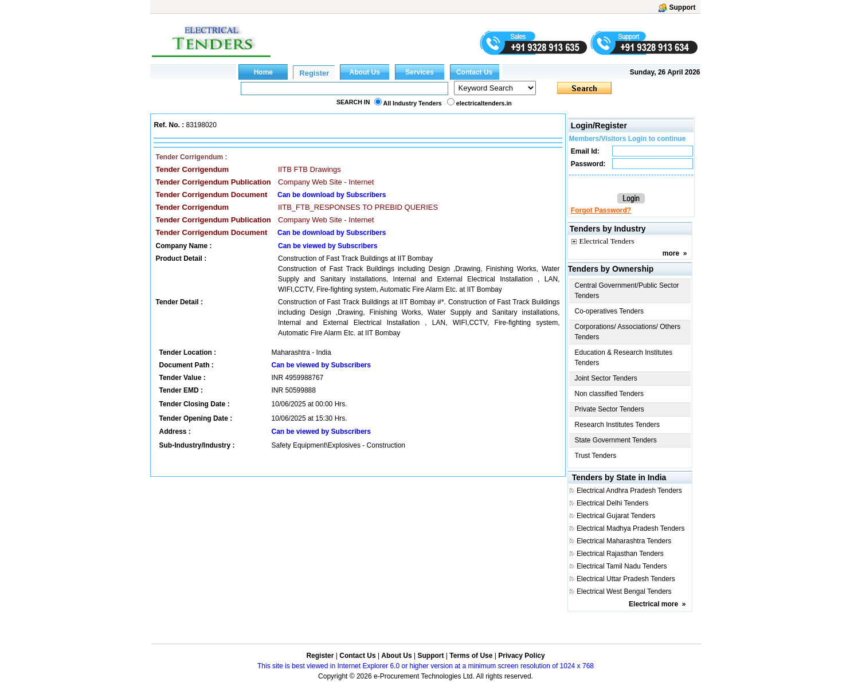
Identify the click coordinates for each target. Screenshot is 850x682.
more (671, 253)
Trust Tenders (596, 456)
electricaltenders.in (484, 103)
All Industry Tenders (412, 103)
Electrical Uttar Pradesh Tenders (626, 579)
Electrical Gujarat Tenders (616, 516)
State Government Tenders (616, 440)
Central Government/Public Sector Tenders (627, 290)
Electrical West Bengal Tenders (624, 591)
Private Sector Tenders (609, 409)
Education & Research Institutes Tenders (624, 357)
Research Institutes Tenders (617, 425)
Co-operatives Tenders (609, 311)
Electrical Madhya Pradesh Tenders (631, 528)
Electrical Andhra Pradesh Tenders (629, 491)
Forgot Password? (601, 210)
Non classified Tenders (609, 394)
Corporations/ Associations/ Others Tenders (628, 332)
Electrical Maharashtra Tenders (624, 541)
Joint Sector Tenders (606, 378)
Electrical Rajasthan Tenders (620, 554)
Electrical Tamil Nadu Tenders (622, 566)
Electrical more (653, 604)
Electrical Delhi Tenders (612, 503)
